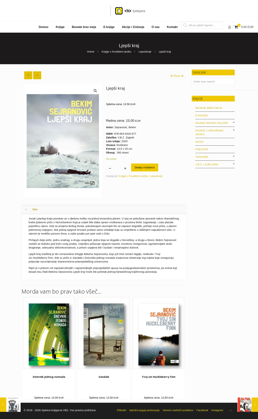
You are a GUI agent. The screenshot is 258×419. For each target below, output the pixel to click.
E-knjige (201, 115)
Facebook (202, 410)
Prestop (201, 149)
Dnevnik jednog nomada (49, 376)
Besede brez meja (208, 107)
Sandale (104, 376)
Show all (177, 75)
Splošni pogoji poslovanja (144, 410)
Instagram (217, 410)
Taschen (201, 156)
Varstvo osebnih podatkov (178, 410)
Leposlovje (144, 51)
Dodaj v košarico (145, 167)
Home (90, 51)
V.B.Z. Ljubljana (206, 164)
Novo (199, 141)
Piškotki (121, 410)
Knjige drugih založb (211, 122)
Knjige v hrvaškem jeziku (116, 51)
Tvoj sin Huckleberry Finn (158, 376)
